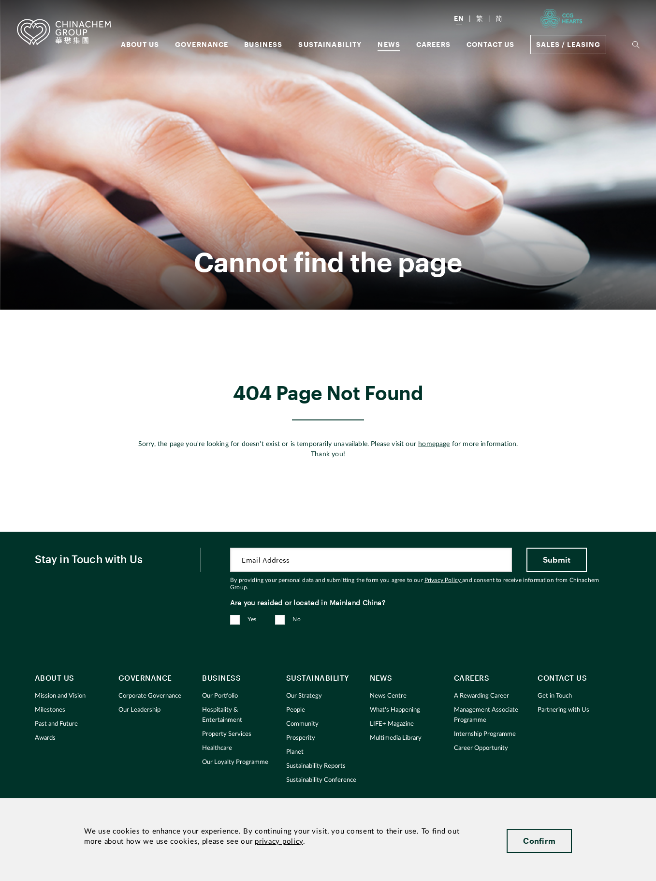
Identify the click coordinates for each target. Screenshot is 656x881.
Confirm (539, 840)
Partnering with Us (563, 710)
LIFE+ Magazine (392, 724)
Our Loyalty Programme (235, 762)
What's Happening (395, 710)
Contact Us (490, 44)
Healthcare (217, 748)
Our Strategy (304, 696)
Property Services (226, 734)
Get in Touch (555, 696)
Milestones (50, 710)
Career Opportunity (481, 748)
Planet (295, 752)
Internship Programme (485, 734)
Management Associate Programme (486, 715)
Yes (252, 619)
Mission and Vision (60, 696)
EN (459, 18)
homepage (434, 444)
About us (140, 44)
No (296, 619)
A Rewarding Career (481, 696)
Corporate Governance (149, 696)
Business (263, 44)
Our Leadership (139, 710)
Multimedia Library (396, 738)
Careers (433, 44)
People (295, 710)
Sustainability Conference (321, 780)
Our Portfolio (220, 696)
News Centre (388, 696)
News (389, 44)
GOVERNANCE (202, 44)
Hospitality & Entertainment (222, 715)
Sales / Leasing (568, 44)
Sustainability (330, 44)
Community (302, 724)
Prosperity (300, 738)
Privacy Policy (443, 580)
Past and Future (56, 724)
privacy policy (279, 841)
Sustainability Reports (316, 766)
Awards (45, 738)
